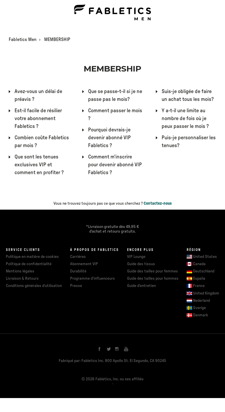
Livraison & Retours (22, 279)
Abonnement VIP (84, 264)
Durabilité (78, 271)
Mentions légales (20, 271)
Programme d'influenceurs (92, 279)
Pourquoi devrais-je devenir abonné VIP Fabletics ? (109, 137)
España (199, 279)
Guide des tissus (141, 264)
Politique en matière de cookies (32, 257)
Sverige (199, 308)
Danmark (200, 315)
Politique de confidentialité (28, 264)
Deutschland (203, 271)
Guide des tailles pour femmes (152, 271)
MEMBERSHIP (57, 39)
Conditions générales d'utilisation (34, 286)
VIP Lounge (136, 257)
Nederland (201, 301)
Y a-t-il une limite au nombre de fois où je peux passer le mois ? (185, 118)
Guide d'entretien (141, 286)
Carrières (78, 257)
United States (205, 257)
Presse (76, 286)
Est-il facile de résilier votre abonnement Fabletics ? (38, 118)
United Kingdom (206, 293)
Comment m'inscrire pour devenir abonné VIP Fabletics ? (115, 164)
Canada (199, 264)
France (199, 286)
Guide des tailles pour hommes (152, 279)
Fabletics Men (23, 39)
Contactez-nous (158, 203)
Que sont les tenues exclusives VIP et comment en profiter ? (39, 164)
